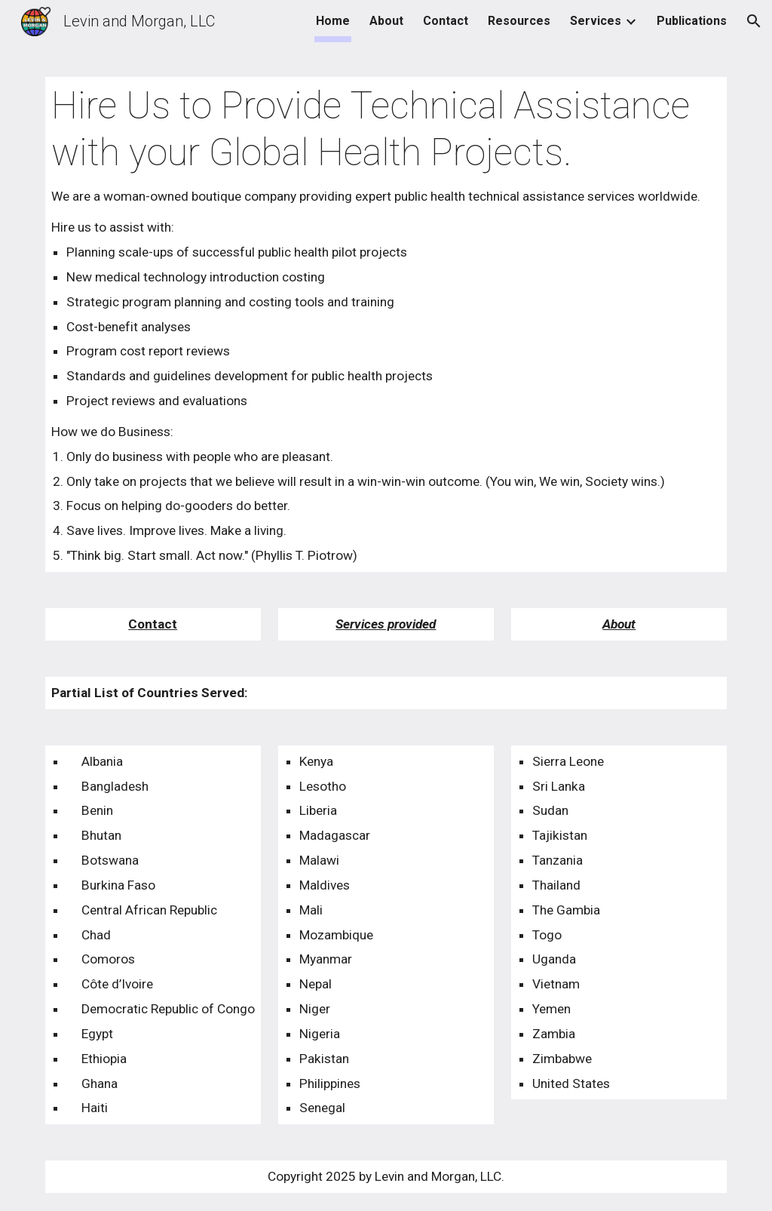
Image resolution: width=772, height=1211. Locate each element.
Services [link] (595, 21)
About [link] (386, 21)
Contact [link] (445, 21)
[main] (386, 324)
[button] (754, 21)
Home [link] (333, 21)
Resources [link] (519, 21)
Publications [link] (692, 21)
